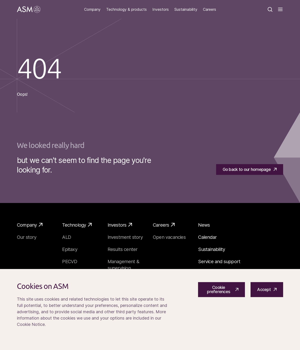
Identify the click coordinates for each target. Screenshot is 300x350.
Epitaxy (69, 249)
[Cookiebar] (150, 309)
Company (92, 9)
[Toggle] (280, 9)
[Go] (28, 9)
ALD (66, 237)
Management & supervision (123, 265)
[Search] (270, 9)
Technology (77, 225)
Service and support (219, 261)
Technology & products (126, 9)
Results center (123, 249)
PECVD (69, 261)
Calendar (207, 237)
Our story (26, 237)
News (204, 225)
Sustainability (185, 9)
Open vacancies (169, 237)
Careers (209, 9)
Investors (160, 9)
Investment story (125, 237)
